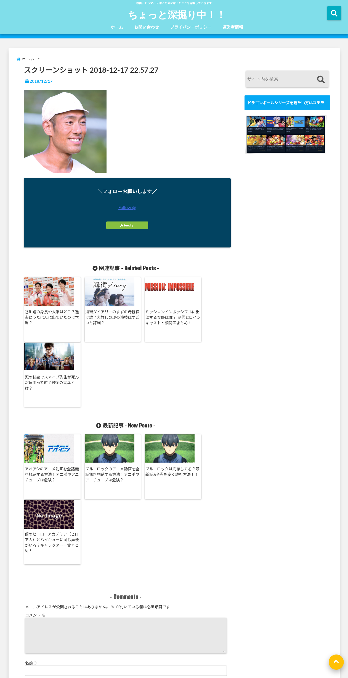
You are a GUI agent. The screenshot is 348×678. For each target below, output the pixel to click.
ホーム (117, 27)
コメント (35, 487)
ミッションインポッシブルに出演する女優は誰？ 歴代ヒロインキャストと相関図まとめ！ (152, 319)
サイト (31, 577)
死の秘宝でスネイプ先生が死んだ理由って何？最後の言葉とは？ (203, 317)
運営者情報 (232, 27)
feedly (127, 225)
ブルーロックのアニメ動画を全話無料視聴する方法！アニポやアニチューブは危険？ (100, 413)
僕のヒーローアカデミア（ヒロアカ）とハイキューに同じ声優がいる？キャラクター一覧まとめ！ (203, 413)
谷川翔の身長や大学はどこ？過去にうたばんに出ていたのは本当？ (48, 317)
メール (33, 559)
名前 (31, 541)
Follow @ (127, 207)
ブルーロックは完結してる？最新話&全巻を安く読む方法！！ (151, 410)
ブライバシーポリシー (190, 27)
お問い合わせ (146, 27)
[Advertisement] (286, 327)
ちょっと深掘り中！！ (177, 14)
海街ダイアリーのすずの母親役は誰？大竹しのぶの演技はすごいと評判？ (100, 317)
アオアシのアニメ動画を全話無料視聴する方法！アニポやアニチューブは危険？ (48, 410)
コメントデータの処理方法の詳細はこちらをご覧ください (72, 621)
